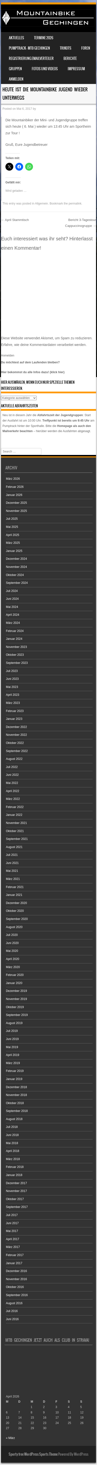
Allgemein (41, 203)
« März (10, 1438)
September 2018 (17, 1111)
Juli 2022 (12, 767)
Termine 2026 (43, 38)
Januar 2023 (14, 719)
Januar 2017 (14, 1263)
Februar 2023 (15, 711)
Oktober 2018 (15, 1103)
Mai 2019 (12, 1047)
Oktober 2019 (15, 1007)
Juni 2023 (12, 679)
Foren (85, 48)
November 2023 (16, 647)
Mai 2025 (12, 527)
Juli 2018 (12, 1127)
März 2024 (13, 623)
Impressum (76, 68)
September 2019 (17, 1015)
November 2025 (16, 511)
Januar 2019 (14, 1079)
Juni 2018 (12, 1135)
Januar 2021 (14, 895)
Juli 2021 (12, 855)
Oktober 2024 (15, 575)
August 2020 (14, 927)
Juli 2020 (12, 935)
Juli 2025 (12, 518)
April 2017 (12, 1239)
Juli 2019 (12, 1031)
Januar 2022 (14, 815)
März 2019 (13, 1063)
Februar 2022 (15, 807)
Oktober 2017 (15, 1199)
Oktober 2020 (15, 911)
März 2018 (13, 1159)
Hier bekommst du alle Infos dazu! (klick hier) (33, 372)
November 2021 (16, 823)
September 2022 (17, 751)
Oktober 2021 (15, 831)
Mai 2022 (12, 783)
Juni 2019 (12, 1039)
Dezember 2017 (16, 1183)
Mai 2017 (12, 1231)
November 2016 (16, 1279)
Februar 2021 (15, 887)
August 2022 (14, 759)
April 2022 (12, 791)
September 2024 (17, 583)
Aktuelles (16, 38)
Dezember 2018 (16, 1087)
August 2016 (14, 1303)
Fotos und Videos (45, 68)
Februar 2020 (15, 975)
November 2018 (16, 1095)
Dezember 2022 (16, 727)
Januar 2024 (14, 639)
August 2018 (14, 1119)
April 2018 (12, 1151)
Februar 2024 (15, 631)
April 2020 (12, 959)
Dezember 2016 (16, 1271)
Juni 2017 (12, 1223)
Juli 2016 (12, 1311)
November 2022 (16, 735)
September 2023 (17, 663)
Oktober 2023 (15, 655)
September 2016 (17, 1295)
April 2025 (12, 535)
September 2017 (17, 1207)
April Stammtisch (15, 220)
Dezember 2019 (16, 991)
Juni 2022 (12, 775)
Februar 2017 (15, 1255)
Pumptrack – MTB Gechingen (29, 48)
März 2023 (13, 703)
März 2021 (13, 879)
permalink (75, 203)
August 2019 (14, 1023)
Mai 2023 (12, 687)
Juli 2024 (12, 591)
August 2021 (14, 847)
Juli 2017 (12, 1215)
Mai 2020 (12, 951)
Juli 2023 (12, 671)
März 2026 (13, 478)
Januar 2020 (14, 983)
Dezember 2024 (16, 559)
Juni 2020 (12, 943)
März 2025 (13, 543)
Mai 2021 (12, 871)
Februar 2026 (15, 487)
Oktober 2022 (15, 743)
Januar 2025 (14, 551)
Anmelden (16, 79)
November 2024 (16, 567)
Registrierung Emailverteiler (31, 58)
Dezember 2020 (16, 903)
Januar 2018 (14, 1175)
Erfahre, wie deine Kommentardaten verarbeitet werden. (44, 345)
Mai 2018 (12, 1143)
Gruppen (15, 68)
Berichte (70, 58)
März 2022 (13, 799)
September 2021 (17, 839)
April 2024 (12, 614)
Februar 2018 (15, 1167)
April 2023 (12, 695)
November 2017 (16, 1191)
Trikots (65, 48)
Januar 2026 (14, 495)
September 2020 (17, 919)
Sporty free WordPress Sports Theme (33, 1454)
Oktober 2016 (15, 1287)
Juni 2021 (12, 863)
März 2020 (13, 967)
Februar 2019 (15, 1071)
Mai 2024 (12, 607)
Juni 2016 (12, 1319)
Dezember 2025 (16, 503)
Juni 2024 (12, 599)
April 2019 (12, 1055)
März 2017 (13, 1247)
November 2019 (16, 999)
